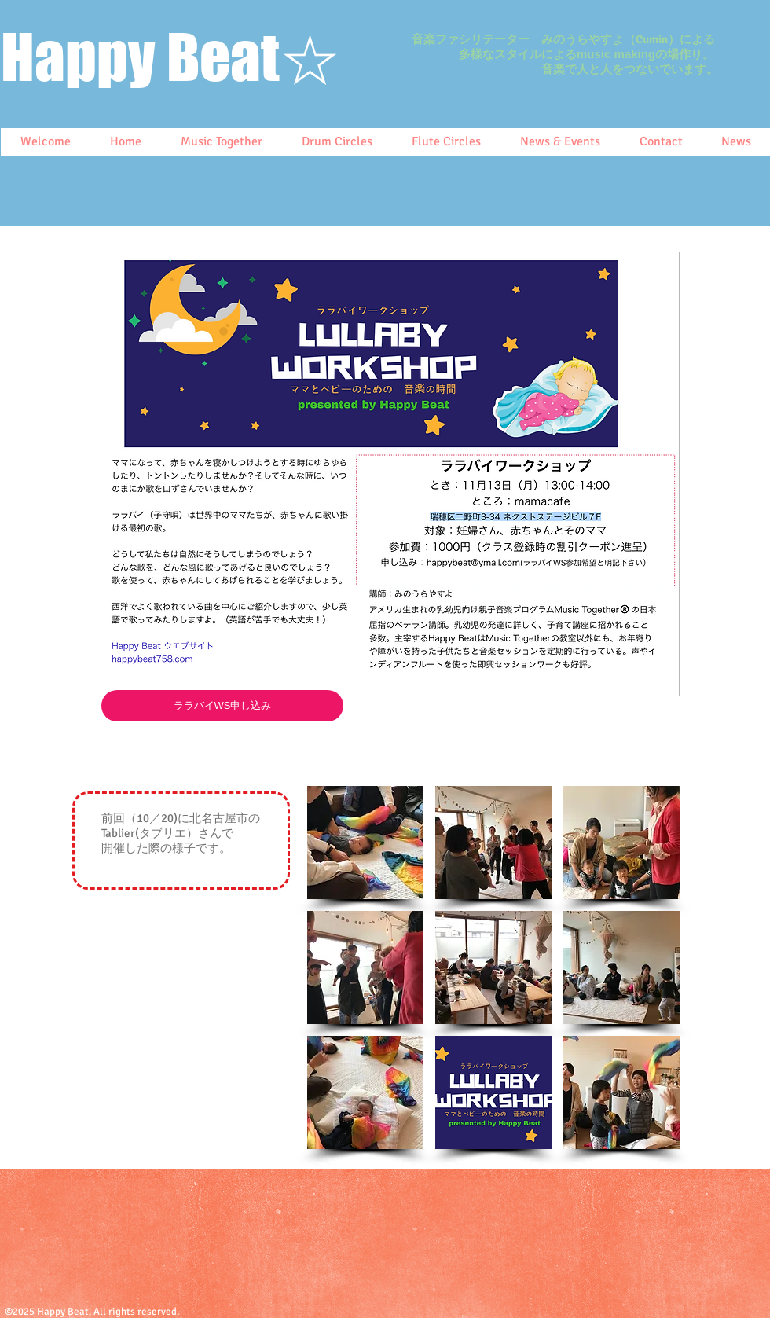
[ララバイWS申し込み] (222, 705)
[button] (365, 842)
